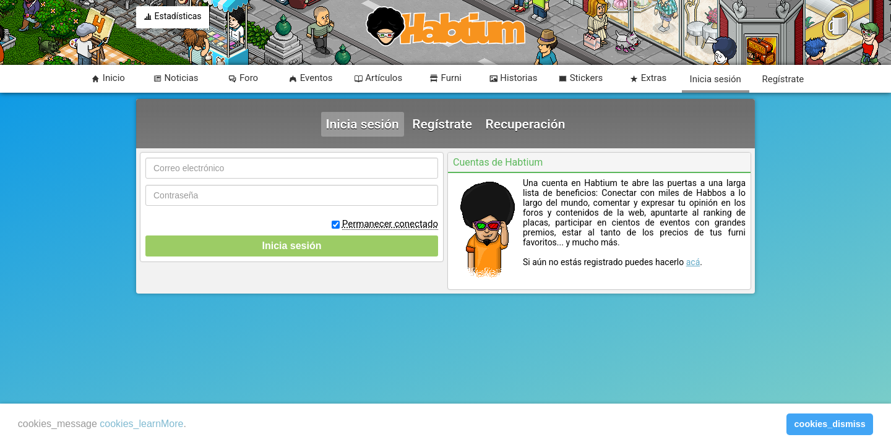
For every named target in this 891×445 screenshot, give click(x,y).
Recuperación (526, 124)
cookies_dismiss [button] (830, 424)
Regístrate (442, 124)
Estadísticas (173, 17)
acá (693, 262)
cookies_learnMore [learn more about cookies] (141, 423)
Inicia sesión (362, 124)
